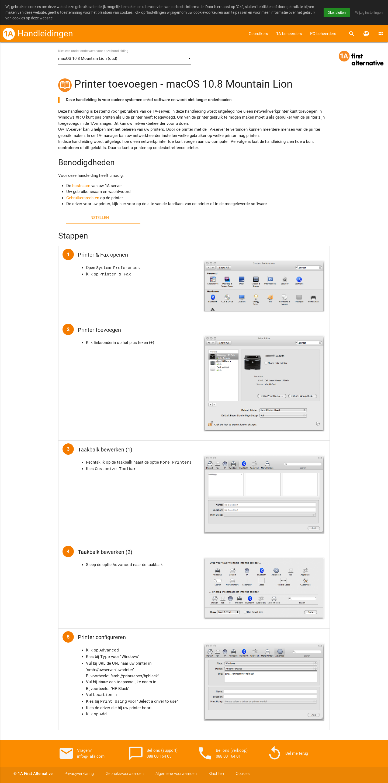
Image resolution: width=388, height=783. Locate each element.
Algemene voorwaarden (176, 773)
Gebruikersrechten (82, 198)
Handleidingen (45, 34)
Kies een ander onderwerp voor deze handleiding (93, 51)
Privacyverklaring (79, 773)
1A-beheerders (289, 33)
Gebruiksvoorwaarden (125, 773)
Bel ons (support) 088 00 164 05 (153, 753)
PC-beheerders (323, 33)
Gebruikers (258, 33)
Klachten (216, 773)
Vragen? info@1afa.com (81, 753)
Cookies (243, 773)
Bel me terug (287, 753)
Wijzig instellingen (368, 12)
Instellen (99, 218)
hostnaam (81, 186)
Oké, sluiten (334, 12)
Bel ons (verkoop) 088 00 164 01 (222, 753)
